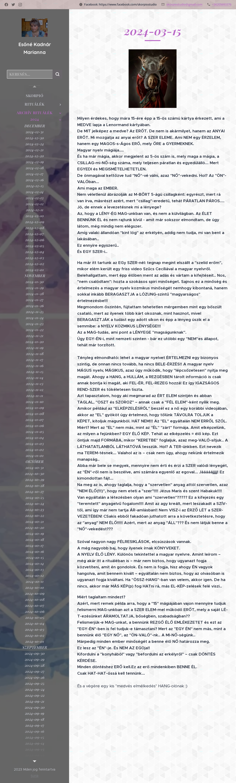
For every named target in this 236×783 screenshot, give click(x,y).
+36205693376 (221, 4)
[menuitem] (34, 95)
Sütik (34, 776)
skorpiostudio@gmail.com (184, 4)
